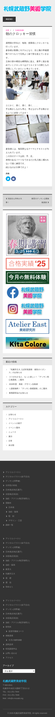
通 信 (8, 583)
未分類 (11, 445)
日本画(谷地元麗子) (14, 490)
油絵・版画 (13, 512)
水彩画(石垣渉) (12, 494)
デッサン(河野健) (13, 481)
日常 (7, 30)
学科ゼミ (9, 587)
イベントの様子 (15, 423)
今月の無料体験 (15, 640)
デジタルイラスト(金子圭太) (18, 477)
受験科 (8, 503)
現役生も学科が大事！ (14, 200)
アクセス (9, 658)
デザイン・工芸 (15, 521)
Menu (9, 19)
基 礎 (8, 578)
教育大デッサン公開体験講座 (40, 200)
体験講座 (9, 636)
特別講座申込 (11, 649)
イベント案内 (14, 428)
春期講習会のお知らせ (18, 393)
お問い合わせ (11, 653)
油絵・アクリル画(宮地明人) (18, 499)
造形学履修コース (16, 631)
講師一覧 (9, 525)
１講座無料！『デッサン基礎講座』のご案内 (28, 389)
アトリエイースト (16, 419)
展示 (10, 436)
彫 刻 (11, 516)
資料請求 (9, 644)
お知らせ (12, 415)
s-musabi (19, 30)
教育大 (8, 569)
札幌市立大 (10, 574)
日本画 (11, 507)
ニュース (12, 432)
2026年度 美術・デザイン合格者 (23, 384)
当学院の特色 (11, 485)
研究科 (8, 627)
